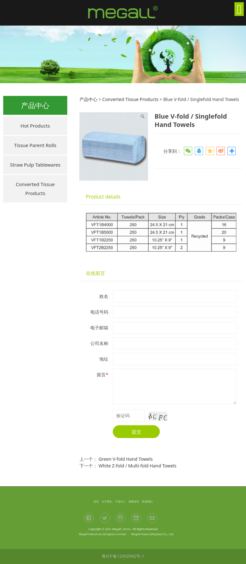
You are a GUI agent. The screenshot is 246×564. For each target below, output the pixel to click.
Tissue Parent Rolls (35, 145)
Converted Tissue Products (35, 188)
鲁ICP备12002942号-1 (123, 556)
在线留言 (95, 273)
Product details (103, 196)
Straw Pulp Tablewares (35, 164)
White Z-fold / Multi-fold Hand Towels (137, 466)
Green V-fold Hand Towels (126, 459)
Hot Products (35, 125)
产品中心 (88, 99)
